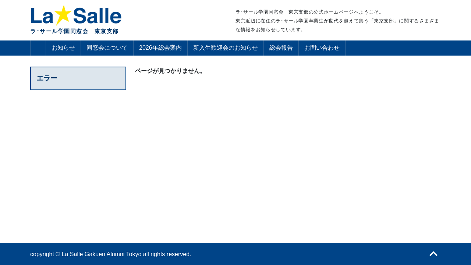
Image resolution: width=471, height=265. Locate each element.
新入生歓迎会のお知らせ (225, 48)
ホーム (38, 48)
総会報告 (281, 48)
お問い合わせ (322, 48)
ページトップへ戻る (433, 254)
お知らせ (63, 48)
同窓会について (107, 48)
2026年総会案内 (160, 48)
